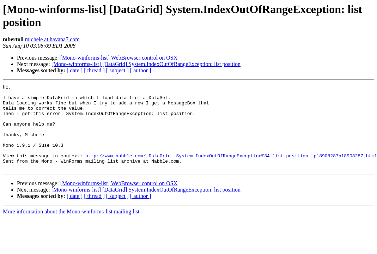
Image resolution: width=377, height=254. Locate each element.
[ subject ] (117, 70)
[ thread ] (94, 70)
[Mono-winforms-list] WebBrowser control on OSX (119, 58)
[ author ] (140, 70)
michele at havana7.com (52, 39)
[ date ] (75, 70)
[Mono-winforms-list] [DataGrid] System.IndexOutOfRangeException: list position (146, 64)
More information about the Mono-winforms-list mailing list (71, 228)
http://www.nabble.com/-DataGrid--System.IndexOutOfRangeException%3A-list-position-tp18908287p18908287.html (231, 170)
